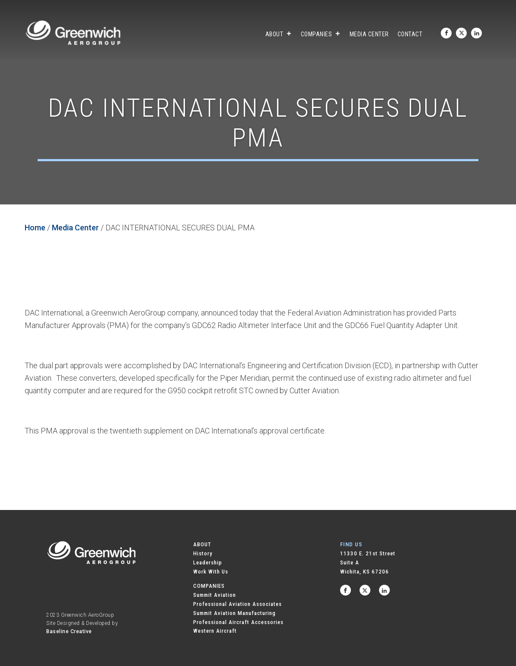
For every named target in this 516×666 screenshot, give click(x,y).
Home (35, 227)
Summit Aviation (214, 595)
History (203, 553)
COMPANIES (209, 586)
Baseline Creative (69, 631)
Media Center (369, 34)
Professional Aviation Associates (237, 604)
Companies (321, 34)
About (278, 34)
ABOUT (202, 544)
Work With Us (210, 571)
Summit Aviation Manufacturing (234, 613)
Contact (410, 34)
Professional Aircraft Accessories (238, 622)
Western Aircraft (215, 631)
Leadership (207, 562)
